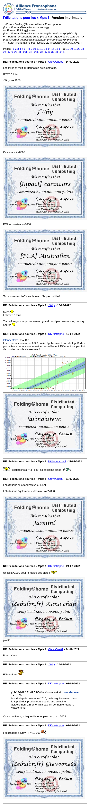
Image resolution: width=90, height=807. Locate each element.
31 (30, 51)
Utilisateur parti (57, 461)
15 (52, 48)
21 (75, 48)
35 (45, 51)
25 (8, 51)
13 (45, 48)
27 (15, 51)
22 (78, 48)
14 (49, 48)
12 (41, 48)
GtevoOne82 (55, 61)
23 (82, 48)
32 (34, 51)
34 (41, 51)
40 (63, 51)
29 (23, 51)
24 (4, 51)
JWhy (51, 305)
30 (26, 51)
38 (56, 51)
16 (56, 48)
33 (37, 51)
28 (19, 51)
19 (67, 48)
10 (34, 48)
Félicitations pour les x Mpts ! (26, 17)
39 (60, 51)
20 (71, 48)
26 (11, 51)
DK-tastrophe (56, 333)
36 (48, 51)
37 (52, 51)
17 (60, 48)
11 (38, 48)
